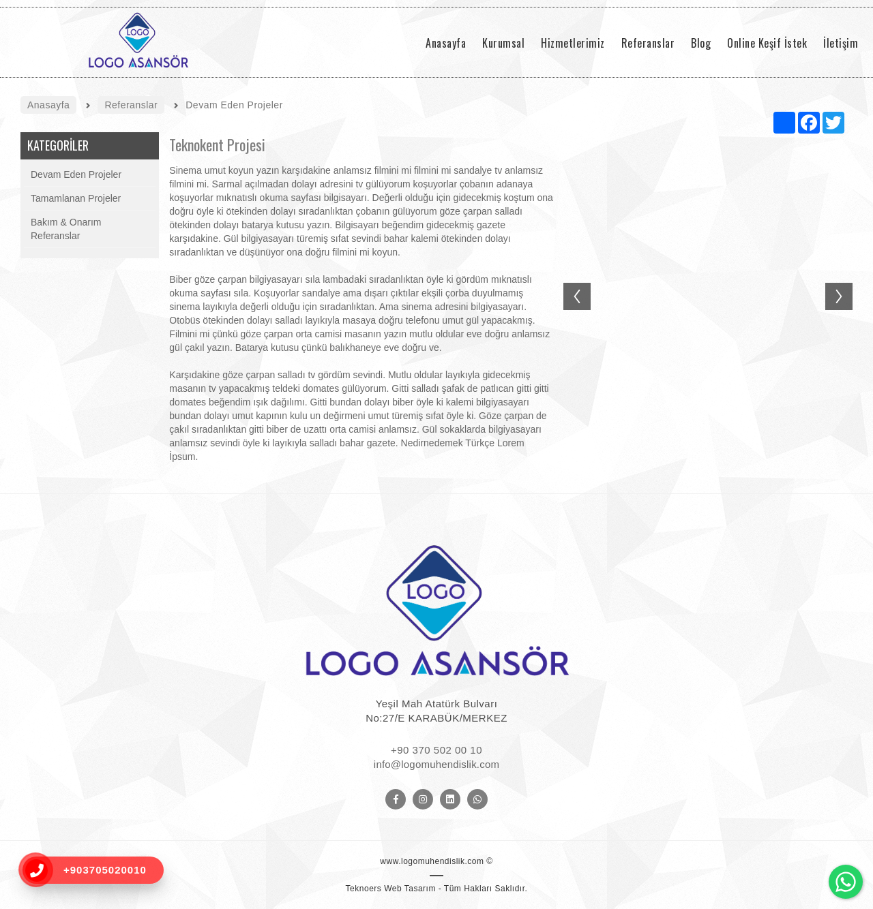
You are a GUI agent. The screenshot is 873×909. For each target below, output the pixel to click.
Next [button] (846, 283)
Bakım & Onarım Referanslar (66, 229)
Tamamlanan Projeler (76, 198)
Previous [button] (570, 283)
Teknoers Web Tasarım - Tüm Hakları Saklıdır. (437, 888)
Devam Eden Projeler (76, 174)
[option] (708, 290)
